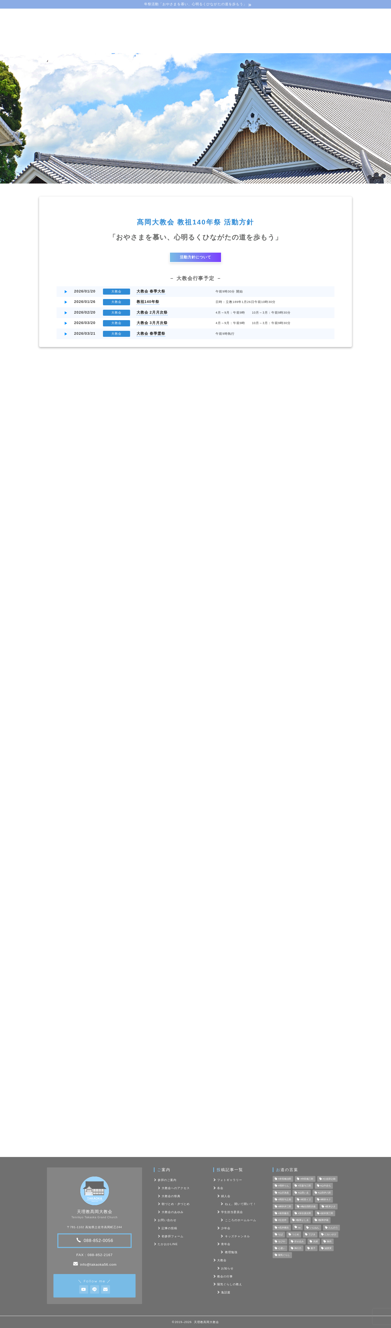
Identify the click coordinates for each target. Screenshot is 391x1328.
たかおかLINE (168, 1244)
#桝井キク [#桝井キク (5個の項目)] (325, 1199)
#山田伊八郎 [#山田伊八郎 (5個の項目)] (324, 1192)
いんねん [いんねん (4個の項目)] (314, 1227)
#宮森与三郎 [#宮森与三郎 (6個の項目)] (304, 1186)
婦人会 (225, 1196)
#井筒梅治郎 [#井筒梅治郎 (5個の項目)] (284, 1179)
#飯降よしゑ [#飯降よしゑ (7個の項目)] (302, 1220)
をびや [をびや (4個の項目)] (281, 1241)
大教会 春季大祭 (151, 291)
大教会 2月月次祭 (152, 312)
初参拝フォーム (173, 1236)
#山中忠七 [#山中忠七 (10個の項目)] (325, 1186)
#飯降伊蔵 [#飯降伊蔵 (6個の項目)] (323, 1220)
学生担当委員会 (232, 1212)
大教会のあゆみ (173, 1212)
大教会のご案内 (114, 47)
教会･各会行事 (158, 47)
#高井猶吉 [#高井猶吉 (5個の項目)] (283, 1227)
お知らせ (227, 1268)
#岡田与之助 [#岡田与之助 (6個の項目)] (284, 1199)
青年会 (225, 1244)
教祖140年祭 (148, 302)
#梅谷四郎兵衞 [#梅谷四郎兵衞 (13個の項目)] (308, 1206)
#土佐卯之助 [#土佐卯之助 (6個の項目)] (329, 1179)
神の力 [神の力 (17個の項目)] (297, 1248)
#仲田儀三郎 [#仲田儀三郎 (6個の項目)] (306, 1179)
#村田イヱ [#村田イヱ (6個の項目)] (305, 1199)
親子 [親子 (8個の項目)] (313, 1248)
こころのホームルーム (240, 1220)
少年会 (225, 1228)
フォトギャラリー (290, 565)
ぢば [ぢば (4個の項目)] (280, 1234)
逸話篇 (225, 1292)
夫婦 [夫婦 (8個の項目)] (315, 1241)
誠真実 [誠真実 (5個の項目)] (328, 1248)
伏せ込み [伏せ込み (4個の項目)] (299, 1241)
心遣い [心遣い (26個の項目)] (281, 1248)
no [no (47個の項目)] (299, 1227)
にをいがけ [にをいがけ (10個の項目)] (330, 1234)
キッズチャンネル (237, 1236)
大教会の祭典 (171, 1196)
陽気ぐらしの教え (205, 47)
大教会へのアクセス (176, 1188)
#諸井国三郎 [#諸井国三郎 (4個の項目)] (326, 1213)
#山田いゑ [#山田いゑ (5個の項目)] (303, 1192)
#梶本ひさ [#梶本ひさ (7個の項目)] (330, 1206)
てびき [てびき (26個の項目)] (311, 1234)
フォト (244, 47)
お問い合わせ (278, 47)
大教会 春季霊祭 (151, 333)
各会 (227, 565)
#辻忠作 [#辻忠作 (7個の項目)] (282, 1220)
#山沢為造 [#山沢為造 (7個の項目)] (283, 1192)
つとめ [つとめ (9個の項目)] (295, 1234)
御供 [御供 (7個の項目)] (329, 1241)
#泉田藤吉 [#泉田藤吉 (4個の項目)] (283, 1213)
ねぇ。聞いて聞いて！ (240, 1203)
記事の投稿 (169, 1228)
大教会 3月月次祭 (152, 323)
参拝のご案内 (167, 1179)
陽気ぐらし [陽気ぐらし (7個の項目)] (284, 1255)
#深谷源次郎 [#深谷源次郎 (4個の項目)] (304, 1213)
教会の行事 (164, 565)
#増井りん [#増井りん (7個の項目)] (283, 1186)
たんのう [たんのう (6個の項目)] (333, 1227)
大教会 (222, 1260)
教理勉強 (231, 1252)
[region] (195, 118)
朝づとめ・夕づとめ (176, 1203)
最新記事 (100, 565)
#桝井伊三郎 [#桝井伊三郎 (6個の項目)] (284, 1206)
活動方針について (195, 257)
